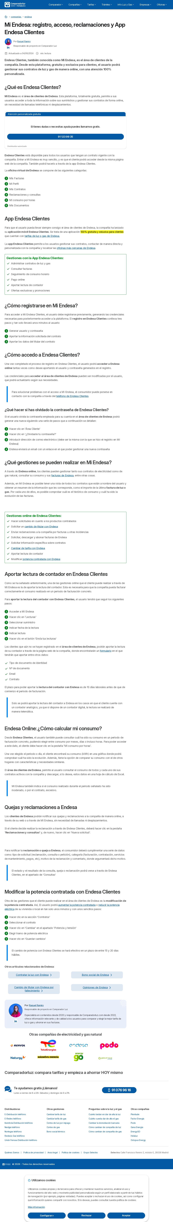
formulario (105, 722)
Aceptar (126, 1215)
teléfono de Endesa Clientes (72, 396)
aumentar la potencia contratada (76, 1094)
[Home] (6, 16)
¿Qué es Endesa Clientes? (145, 75)
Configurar (47, 1215)
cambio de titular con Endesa (41, 598)
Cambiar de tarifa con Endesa (28, 619)
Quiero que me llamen (148, 55)
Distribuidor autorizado (17, 146)
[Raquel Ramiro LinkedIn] (8, 47)
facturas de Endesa (62, 475)
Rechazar (86, 1215)
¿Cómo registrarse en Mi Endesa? (149, 85)
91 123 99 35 (65, 136)
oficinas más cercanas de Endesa (76, 248)
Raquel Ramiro (23, 41)
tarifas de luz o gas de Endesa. (42, 235)
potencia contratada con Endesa (41, 630)
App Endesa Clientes (143, 80)
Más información (36, 1207)
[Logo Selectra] (15, 4)
